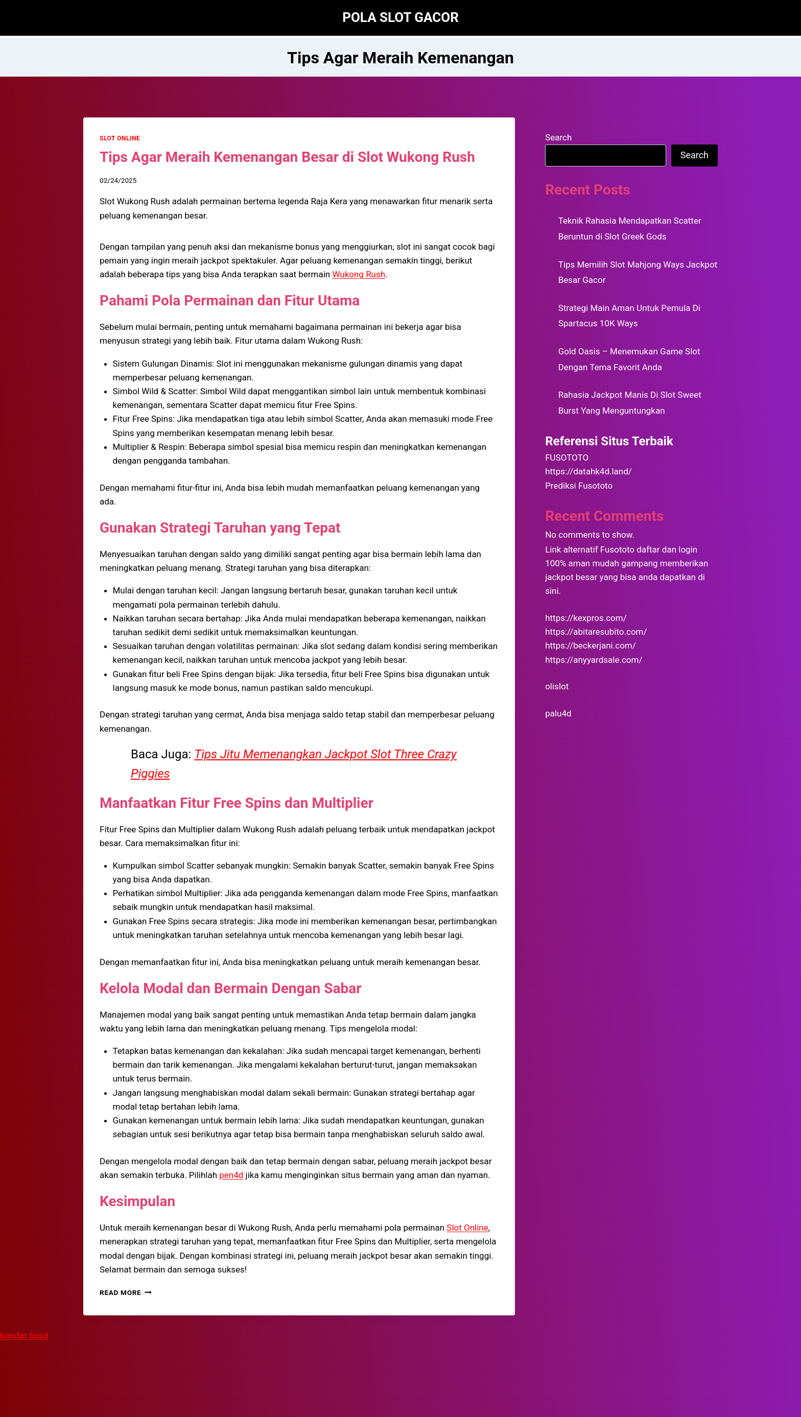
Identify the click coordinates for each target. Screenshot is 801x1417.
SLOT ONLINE (120, 138)
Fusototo (617, 549)
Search (558, 137)
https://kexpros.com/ (586, 618)
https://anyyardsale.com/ (593, 660)
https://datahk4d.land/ (588, 471)
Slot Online (467, 1227)
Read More (126, 1292)
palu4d (558, 713)
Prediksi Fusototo (578, 486)
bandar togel (24, 1335)
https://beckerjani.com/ (590, 645)
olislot (557, 686)
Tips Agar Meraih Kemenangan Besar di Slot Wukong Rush (287, 157)
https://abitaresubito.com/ (596, 632)
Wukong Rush (358, 274)
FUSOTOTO (566, 457)
